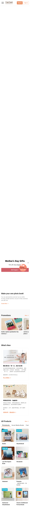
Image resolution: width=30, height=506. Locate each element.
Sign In (26, 2)
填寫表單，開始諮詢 (9, 412)
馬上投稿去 (7, 378)
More (27, 315)
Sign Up (20, 2)
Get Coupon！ (15, 270)
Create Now (4, 303)
